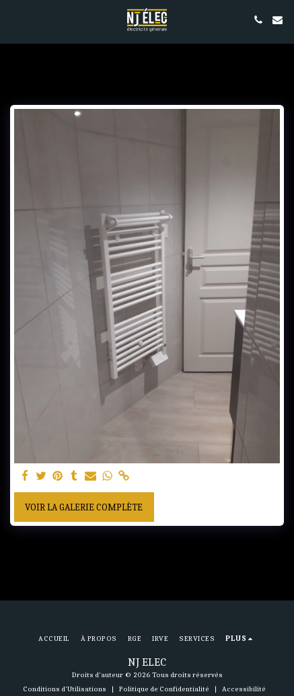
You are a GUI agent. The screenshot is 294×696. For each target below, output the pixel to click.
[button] (14, 19)
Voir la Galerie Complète (84, 507)
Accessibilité (244, 689)
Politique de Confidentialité (164, 689)
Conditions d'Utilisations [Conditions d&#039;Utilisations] (64, 689)
